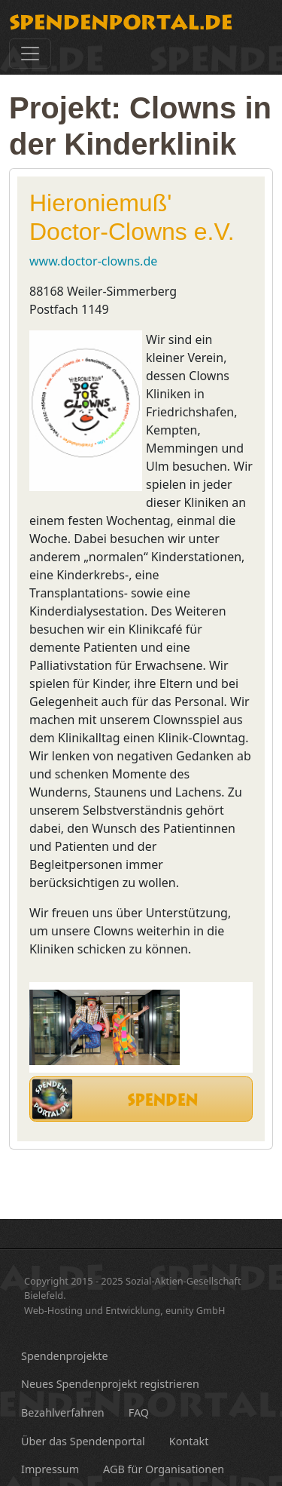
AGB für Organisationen (163, 1469)
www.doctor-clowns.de (93, 261)
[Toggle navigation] (30, 53)
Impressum (50, 1469)
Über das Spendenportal (83, 1441)
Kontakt (189, 1441)
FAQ (139, 1412)
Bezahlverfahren (63, 1412)
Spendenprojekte (64, 1356)
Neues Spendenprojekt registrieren (110, 1384)
